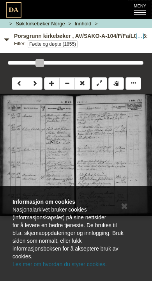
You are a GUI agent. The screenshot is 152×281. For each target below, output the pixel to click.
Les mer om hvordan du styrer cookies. (59, 264)
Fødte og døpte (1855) (52, 44)
